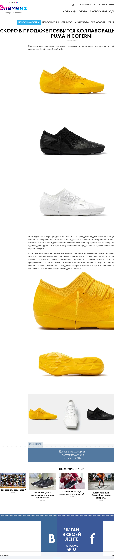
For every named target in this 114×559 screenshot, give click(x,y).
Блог (95, 5)
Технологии (98, 22)
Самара (13, 3)
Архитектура (82, 22)
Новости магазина (29, 22)
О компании (85, 5)
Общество (66, 22)
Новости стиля (50, 22)
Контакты (103, 5)
